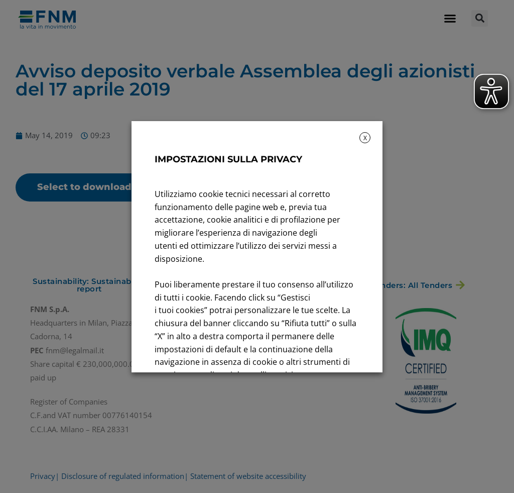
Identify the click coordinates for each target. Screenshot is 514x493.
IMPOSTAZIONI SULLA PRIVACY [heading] (228, 159)
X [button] (365, 138)
